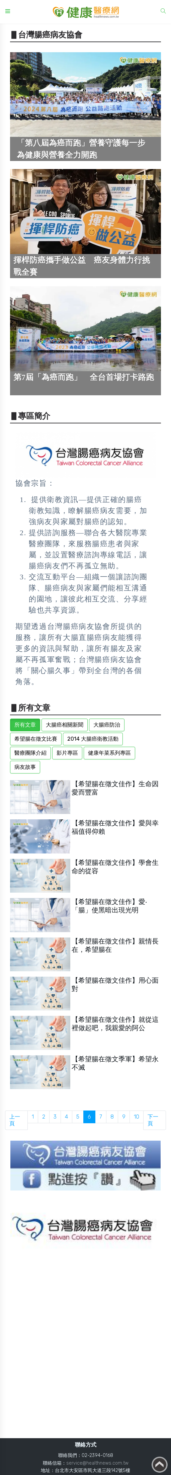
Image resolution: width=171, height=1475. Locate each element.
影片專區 (67, 753)
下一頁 (153, 1120)
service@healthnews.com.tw (97, 1463)
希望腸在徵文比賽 (35, 739)
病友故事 (25, 767)
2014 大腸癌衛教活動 (92, 739)
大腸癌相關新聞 (64, 725)
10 (136, 1117)
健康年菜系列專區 (109, 753)
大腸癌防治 (106, 725)
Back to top (159, 1464)
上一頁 (14, 1120)
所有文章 (25, 725)
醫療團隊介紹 (30, 753)
